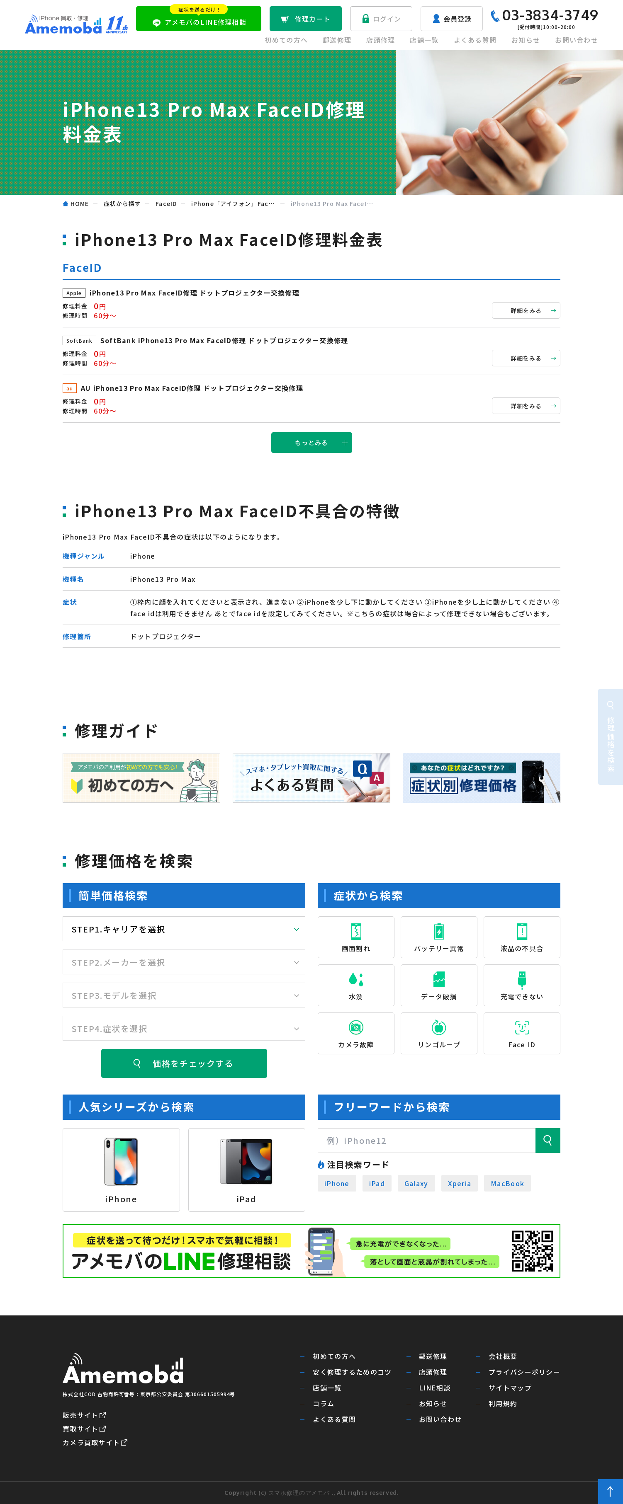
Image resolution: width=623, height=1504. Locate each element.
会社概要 (503, 1356)
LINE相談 (435, 1387)
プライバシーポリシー (524, 1372)
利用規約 (503, 1403)
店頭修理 (380, 40)
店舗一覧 (424, 40)
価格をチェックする (193, 1063)
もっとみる (312, 442)
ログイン (387, 19)
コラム (323, 1403)
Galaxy (416, 1183)
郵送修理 (337, 40)
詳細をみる (526, 310)
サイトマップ (510, 1387)
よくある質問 (475, 40)
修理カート (313, 19)
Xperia (460, 1183)
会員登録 (457, 19)
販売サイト (80, 1415)
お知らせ (525, 40)
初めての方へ (286, 40)
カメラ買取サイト (91, 1442)
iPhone (337, 1183)
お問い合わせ (576, 40)
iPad (377, 1183)
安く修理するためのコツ (352, 1372)
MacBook (507, 1183)
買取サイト (80, 1429)
